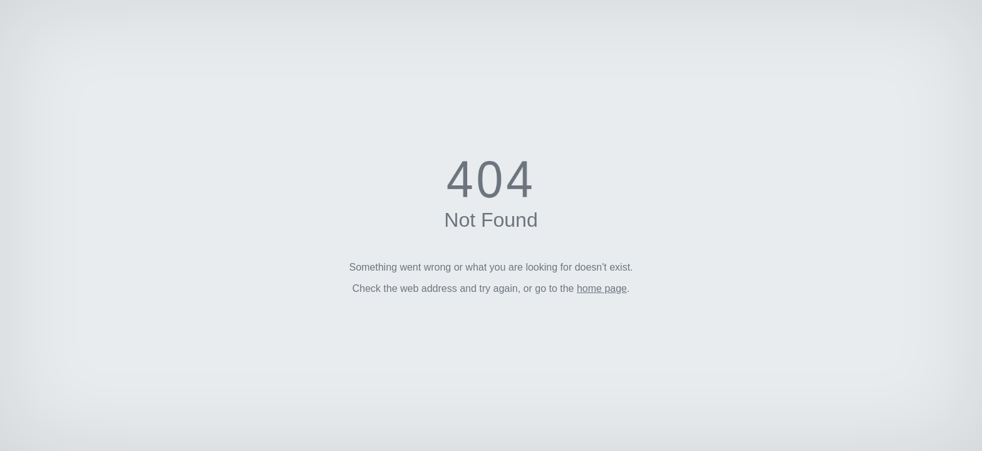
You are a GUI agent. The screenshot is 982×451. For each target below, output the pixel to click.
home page (602, 288)
